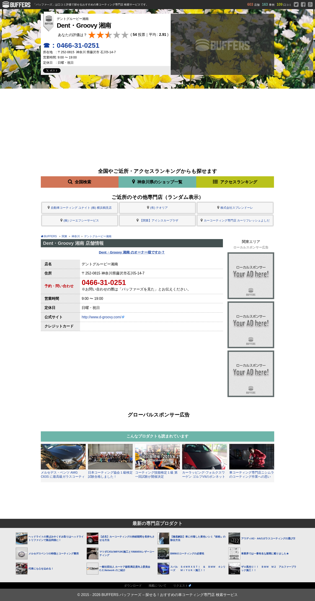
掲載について (157, 585)
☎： (71, 45)
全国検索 (79, 181)
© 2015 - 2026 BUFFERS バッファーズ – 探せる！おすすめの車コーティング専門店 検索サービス (157, 595)
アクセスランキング (235, 181)
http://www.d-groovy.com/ (101, 317)
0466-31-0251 (104, 283)
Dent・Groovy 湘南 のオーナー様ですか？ (132, 252)
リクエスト (180, 585)
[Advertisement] (157, 123)
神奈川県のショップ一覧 (157, 181)
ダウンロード (133, 585)
